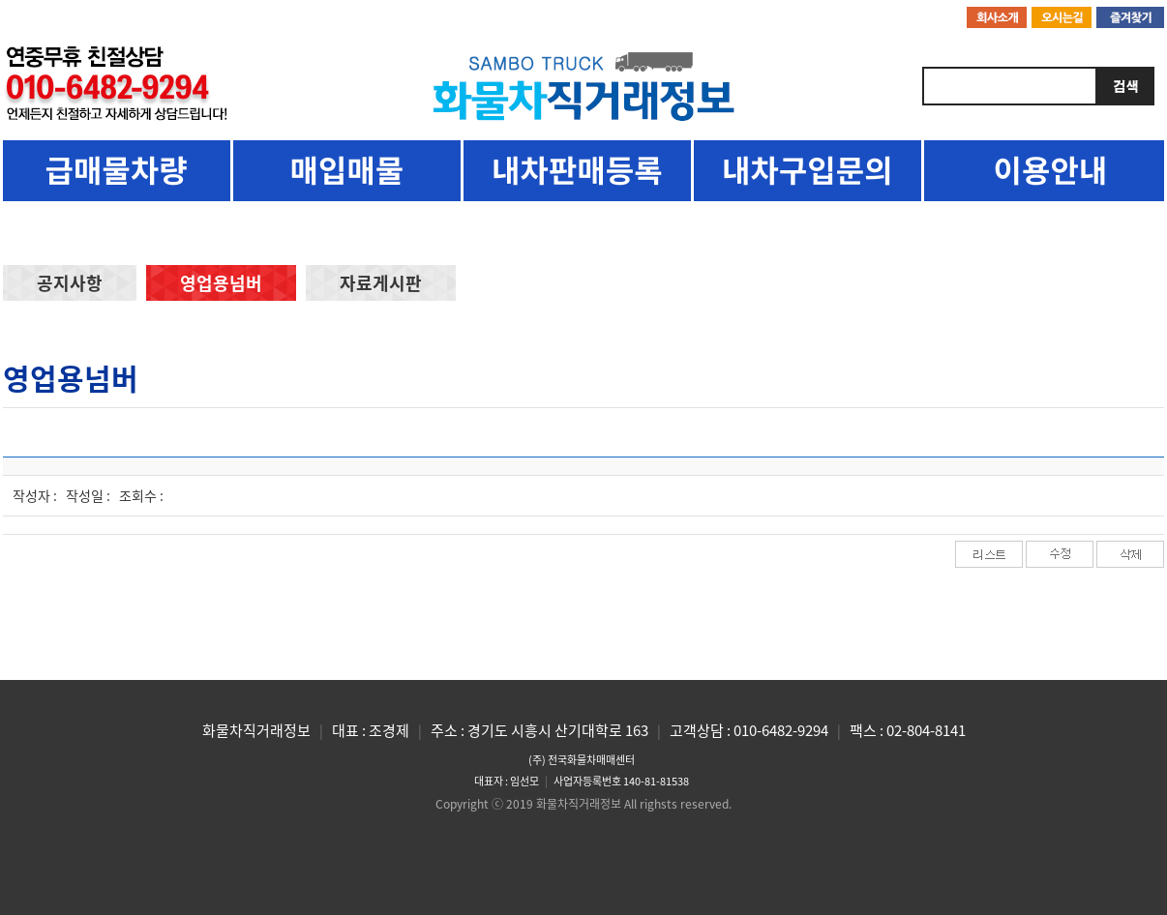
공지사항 (70, 283)
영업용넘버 (221, 283)
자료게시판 (381, 283)
